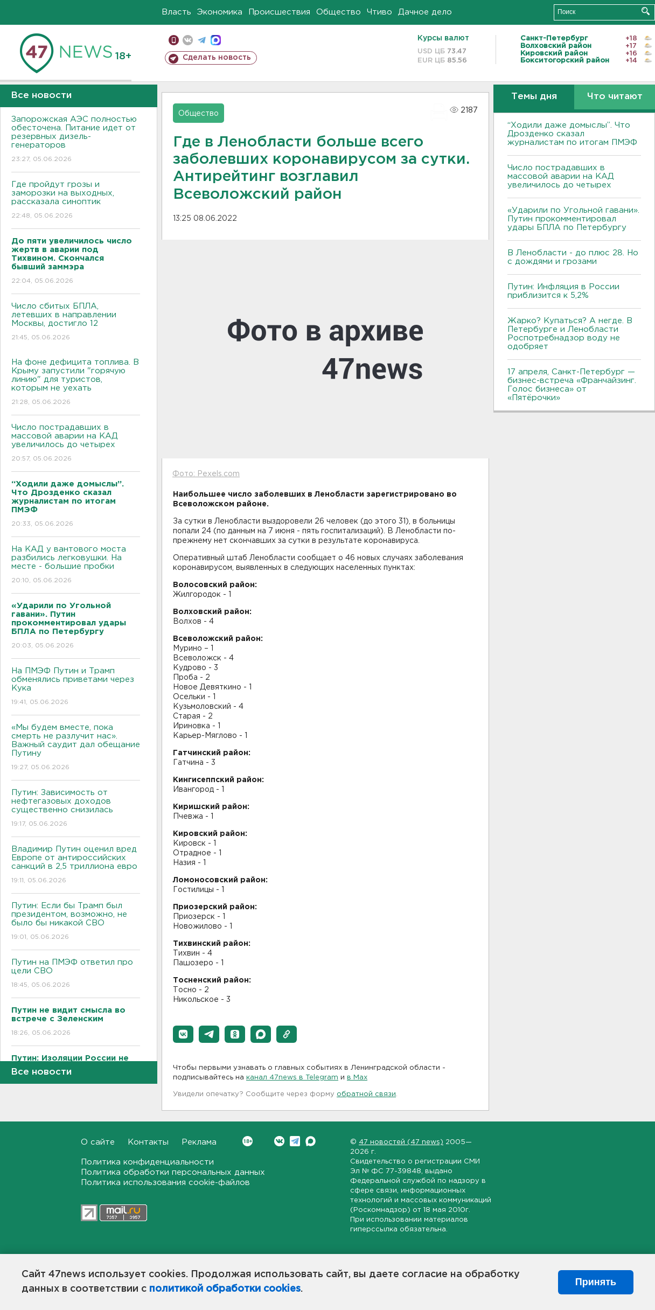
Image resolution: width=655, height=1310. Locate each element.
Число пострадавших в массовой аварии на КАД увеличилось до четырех (75, 443)
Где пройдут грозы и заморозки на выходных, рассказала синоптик (75, 200)
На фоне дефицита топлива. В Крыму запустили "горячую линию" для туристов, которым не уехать (75, 383)
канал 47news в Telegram (292, 1078)
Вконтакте (247, 1141)
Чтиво (379, 12)
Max (310, 1141)
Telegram (295, 1141)
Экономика (219, 12)
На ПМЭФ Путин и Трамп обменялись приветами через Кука (75, 687)
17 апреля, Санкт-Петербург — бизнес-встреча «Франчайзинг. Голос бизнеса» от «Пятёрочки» (571, 384)
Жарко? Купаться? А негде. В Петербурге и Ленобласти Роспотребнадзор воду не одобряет (569, 333)
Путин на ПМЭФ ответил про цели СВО (75, 974)
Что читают (615, 97)
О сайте (98, 1142)
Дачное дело (425, 12)
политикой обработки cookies (225, 1289)
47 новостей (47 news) (401, 1142)
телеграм (202, 40)
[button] (183, 1034)
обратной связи (366, 1094)
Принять (595, 1282)
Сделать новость (217, 57)
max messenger (216, 40)
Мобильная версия (174, 40)
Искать (646, 11)
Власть (176, 12)
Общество (338, 12)
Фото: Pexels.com (206, 474)
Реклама (199, 1142)
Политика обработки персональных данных (173, 1172)
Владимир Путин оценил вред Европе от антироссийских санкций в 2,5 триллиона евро (75, 865)
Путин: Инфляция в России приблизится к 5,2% (563, 291)
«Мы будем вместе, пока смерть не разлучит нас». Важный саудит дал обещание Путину (75, 748)
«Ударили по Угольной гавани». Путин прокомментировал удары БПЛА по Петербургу (573, 219)
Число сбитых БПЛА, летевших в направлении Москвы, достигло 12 (75, 322)
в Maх (357, 1078)
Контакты (148, 1142)
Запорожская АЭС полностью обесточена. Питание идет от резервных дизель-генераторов (75, 140)
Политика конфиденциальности (147, 1162)
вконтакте (188, 40)
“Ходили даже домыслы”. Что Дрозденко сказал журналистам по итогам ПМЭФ (572, 134)
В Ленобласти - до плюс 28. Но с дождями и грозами (572, 257)
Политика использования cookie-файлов (165, 1182)
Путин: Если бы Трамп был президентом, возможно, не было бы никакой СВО (75, 922)
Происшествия (279, 12)
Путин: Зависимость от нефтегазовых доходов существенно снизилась (75, 808)
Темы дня (534, 97)
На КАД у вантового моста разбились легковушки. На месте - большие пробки (75, 565)
